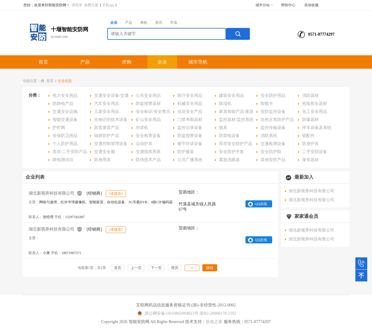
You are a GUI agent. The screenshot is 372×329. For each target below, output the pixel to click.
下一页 (156, 268)
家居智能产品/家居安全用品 (234, 112)
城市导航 (197, 61)
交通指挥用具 (148, 151)
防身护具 (310, 143)
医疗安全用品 (189, 95)
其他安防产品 (273, 160)
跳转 (209, 268)
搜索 (238, 34)
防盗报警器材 (148, 103)
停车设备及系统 (316, 127)
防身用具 (102, 160)
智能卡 (267, 103)
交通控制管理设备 (110, 143)
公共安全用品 (148, 95)
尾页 (174, 268)
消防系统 (269, 135)
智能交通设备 (65, 119)
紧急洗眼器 (229, 160)
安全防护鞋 (271, 151)
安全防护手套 (231, 151)
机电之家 (214, 321)
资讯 (158, 23)
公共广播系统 (189, 160)
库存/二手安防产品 (70, 151)
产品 (128, 23)
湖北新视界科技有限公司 (56, 193)
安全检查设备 (148, 135)
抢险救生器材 (314, 103)
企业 (113, 23)
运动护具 (144, 143)
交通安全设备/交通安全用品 (109, 96)
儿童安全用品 (106, 111)
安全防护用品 (273, 95)
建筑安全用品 (231, 95)
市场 (173, 23)
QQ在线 (261, 204)
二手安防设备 (314, 151)
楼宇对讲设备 (189, 143)
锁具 (223, 127)
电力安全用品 (65, 95)
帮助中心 (288, 5)
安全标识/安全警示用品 (151, 112)
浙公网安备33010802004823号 (167, 313)
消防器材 (310, 95)
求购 (126, 61)
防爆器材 (310, 119)
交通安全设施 (65, 111)
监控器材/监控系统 (236, 119)
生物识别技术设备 (110, 119)
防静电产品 (63, 103)
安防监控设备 (273, 111)
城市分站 (264, 5)
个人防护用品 (65, 143)
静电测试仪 (63, 160)
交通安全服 (104, 151)
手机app (108, 5)
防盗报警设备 (189, 135)
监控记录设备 (189, 127)
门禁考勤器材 (189, 119)
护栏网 (59, 127)
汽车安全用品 (106, 103)
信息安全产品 (189, 111)
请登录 (77, 5)
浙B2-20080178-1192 (217, 313)
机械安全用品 (189, 103)
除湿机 (225, 103)
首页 (43, 61)
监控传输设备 (273, 127)
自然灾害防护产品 (277, 119)
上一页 (136, 268)
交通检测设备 (273, 143)
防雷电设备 (229, 135)
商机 (143, 23)
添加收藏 (311, 5)
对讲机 (142, 127)
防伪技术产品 (148, 160)
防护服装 (185, 151)
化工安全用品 (314, 111)
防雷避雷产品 (106, 127)
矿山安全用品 (148, 119)
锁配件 (308, 135)
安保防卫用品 (65, 135)
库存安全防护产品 (235, 143)
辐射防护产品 (106, 135)
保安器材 (310, 160)
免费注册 (91, 5)
